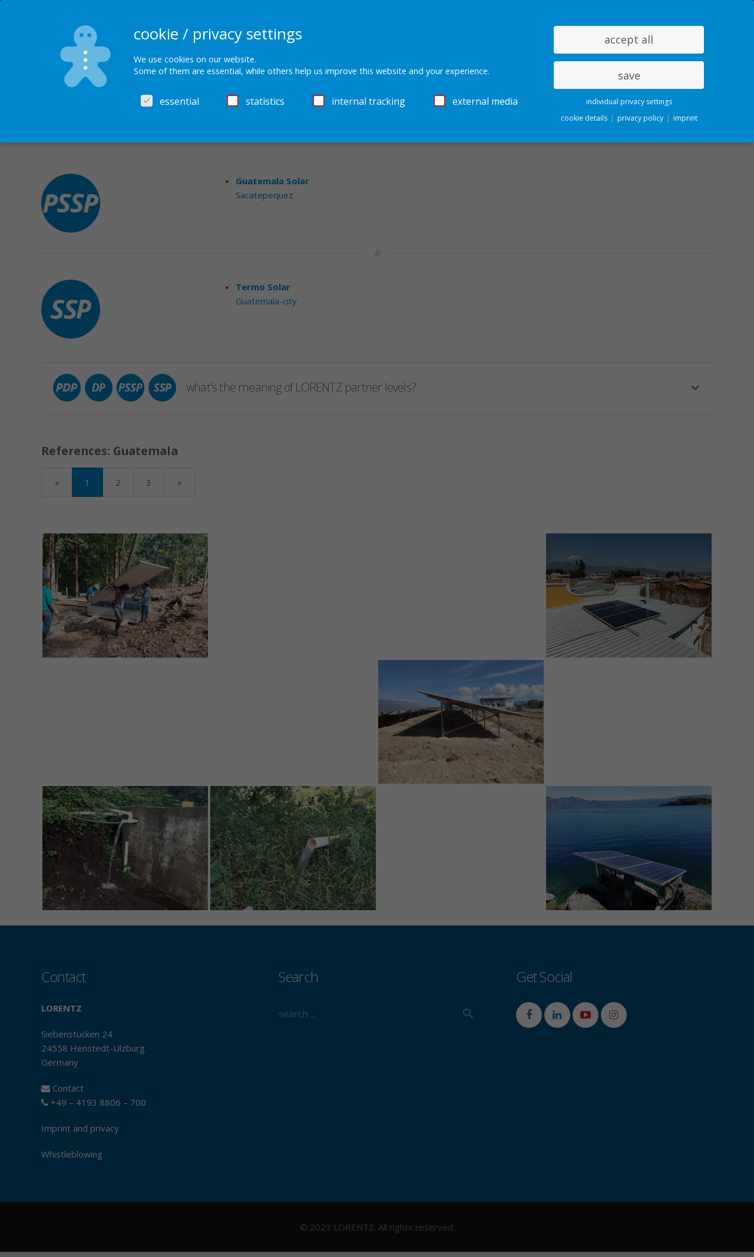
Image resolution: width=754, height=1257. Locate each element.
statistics (256, 101)
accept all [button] (628, 39)
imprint (685, 118)
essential (170, 101)
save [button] (629, 75)
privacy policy (641, 118)
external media (476, 101)
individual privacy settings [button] (629, 102)
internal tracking (359, 101)
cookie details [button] (585, 118)
